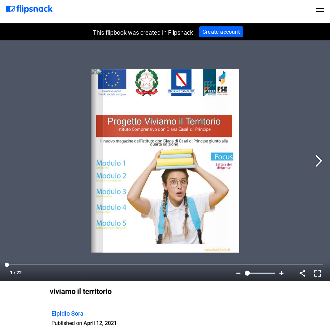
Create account (221, 32)
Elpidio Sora (67, 313)
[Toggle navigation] (321, 8)
